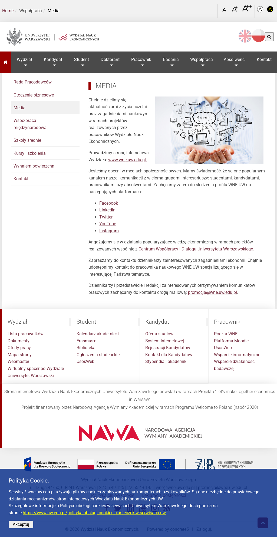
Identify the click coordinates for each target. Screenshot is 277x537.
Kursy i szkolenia (30, 153)
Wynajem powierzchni (34, 166)
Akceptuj (21, 524)
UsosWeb (85, 361)
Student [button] (81, 59)
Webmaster (18, 361)
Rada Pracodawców (33, 82)
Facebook (108, 203)
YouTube (107, 223)
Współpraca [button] (201, 59)
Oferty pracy (19, 347)
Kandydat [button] (53, 59)
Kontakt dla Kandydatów (168, 354)
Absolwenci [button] (235, 59)
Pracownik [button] (141, 59)
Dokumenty (18, 340)
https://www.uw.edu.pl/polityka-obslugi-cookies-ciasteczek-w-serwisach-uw (94, 512)
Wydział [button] (24, 59)
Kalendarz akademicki (98, 333)
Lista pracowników (26, 333)
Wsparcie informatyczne (237, 354)
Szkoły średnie (27, 140)
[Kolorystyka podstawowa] (261, 11)
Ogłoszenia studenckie (98, 354)
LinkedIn (107, 210)
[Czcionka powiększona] (235, 11)
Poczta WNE (226, 333)
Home (8, 10)
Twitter (106, 217)
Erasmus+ (86, 340)
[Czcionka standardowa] (225, 11)
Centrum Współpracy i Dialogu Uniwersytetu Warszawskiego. (196, 249)
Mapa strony (20, 354)
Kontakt (21, 178)
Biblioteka (86, 347)
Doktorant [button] (110, 59)
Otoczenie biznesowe (34, 95)
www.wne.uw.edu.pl (127, 159)
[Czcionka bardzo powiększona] (247, 10)
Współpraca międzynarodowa (30, 124)
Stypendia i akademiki (166, 361)
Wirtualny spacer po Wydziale (36, 368)
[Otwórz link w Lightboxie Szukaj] (212, 9)
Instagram (109, 230)
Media (19, 107)
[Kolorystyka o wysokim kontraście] (270, 11)
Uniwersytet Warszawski (31, 375)
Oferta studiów (159, 333)
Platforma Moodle (231, 340)
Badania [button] (171, 59)
